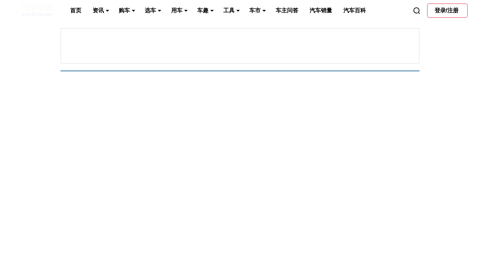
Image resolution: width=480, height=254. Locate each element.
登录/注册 (447, 10)
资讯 (98, 10)
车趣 (202, 10)
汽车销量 (321, 10)
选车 (150, 10)
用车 (176, 10)
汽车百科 (354, 10)
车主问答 (287, 10)
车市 (255, 10)
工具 (229, 10)
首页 (75, 10)
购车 (124, 10)
